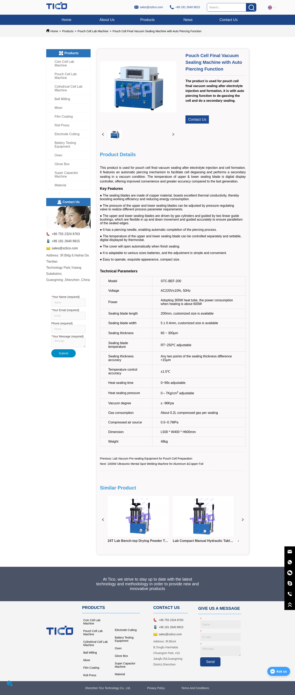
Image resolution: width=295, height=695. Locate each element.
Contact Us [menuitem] (228, 20)
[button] (147, 20)
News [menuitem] (188, 20)
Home (54, 31)
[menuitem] (147, 20)
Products (67, 31)
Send (210, 662)
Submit (63, 353)
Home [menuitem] (66, 20)
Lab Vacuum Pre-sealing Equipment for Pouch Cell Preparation (152, 458)
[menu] (147, 20)
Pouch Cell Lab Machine (93, 31)
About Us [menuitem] (106, 20)
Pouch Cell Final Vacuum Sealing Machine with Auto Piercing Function (157, 31)
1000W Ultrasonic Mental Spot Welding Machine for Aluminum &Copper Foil (155, 463)
